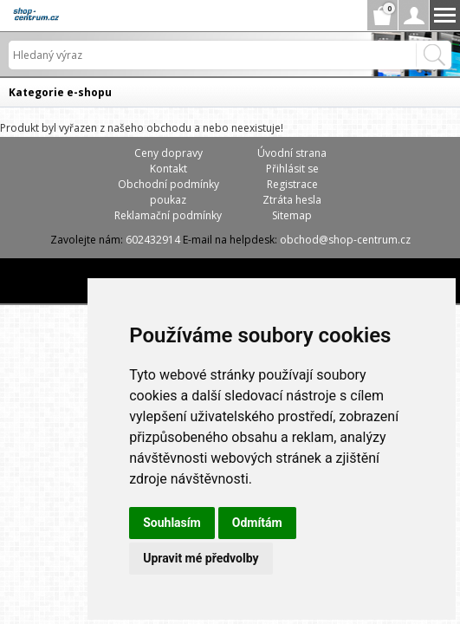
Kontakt (168, 168)
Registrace (292, 184)
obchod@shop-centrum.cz (345, 239)
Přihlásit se (292, 168)
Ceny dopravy (168, 153)
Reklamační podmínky (168, 215)
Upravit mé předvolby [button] (200, 558)
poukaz (168, 199)
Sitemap (292, 215)
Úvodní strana (292, 153)
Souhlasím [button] (172, 523)
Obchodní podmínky (168, 184)
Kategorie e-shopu (60, 92)
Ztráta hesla (291, 199)
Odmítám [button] (257, 523)
